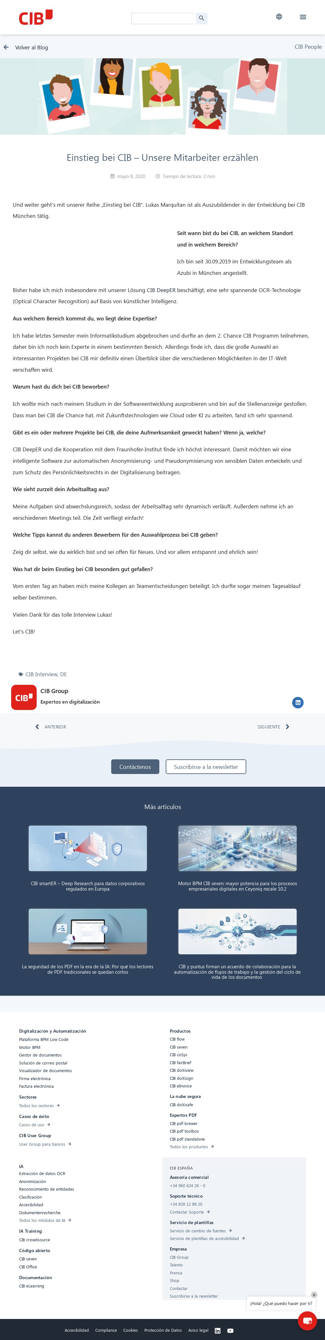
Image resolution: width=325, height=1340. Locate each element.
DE (63, 674)
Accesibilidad (77, 1330)
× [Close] (314, 1295)
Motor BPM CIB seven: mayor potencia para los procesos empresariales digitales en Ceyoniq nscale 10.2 (237, 886)
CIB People (308, 46)
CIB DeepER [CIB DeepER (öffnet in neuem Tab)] (161, 290)
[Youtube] (230, 1331)
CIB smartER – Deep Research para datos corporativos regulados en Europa (88, 886)
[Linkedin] (217, 1331)
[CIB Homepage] (67, 17)
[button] (279, 16)
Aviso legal (198, 1330)
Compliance (106, 1330)
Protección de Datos (163, 1330)
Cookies (130, 1330)
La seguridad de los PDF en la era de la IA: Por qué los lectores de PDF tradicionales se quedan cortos (87, 969)
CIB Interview (41, 674)
